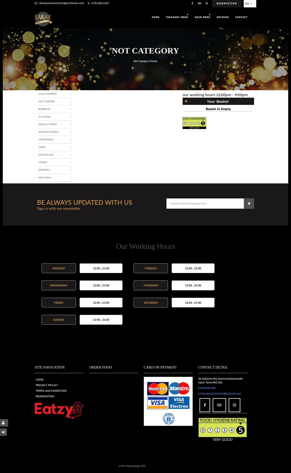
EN (248, 3)
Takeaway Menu (177, 17)
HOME (39, 379)
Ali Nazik (44, 116)
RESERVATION (45, 396)
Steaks (42, 162)
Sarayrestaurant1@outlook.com (61, 3)
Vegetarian (45, 139)
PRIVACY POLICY (47, 385)
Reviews (223, 17)
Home (155, 17)
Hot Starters (46, 101)
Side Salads (45, 154)
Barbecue (44, 109)
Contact (241, 17)
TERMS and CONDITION (51, 390)
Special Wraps (47, 124)
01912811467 (100, 3)
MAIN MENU (202, 17)
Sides (41, 147)
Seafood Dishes (48, 132)
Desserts (44, 170)
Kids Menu (44, 177)
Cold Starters (47, 93)
